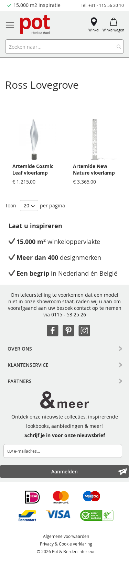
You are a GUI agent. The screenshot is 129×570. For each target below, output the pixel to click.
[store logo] (35, 25)
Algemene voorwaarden (66, 536)
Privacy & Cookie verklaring (66, 544)
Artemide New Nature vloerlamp (94, 169)
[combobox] (64, 46)
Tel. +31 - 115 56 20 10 (102, 5)
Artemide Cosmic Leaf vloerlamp (32, 169)
